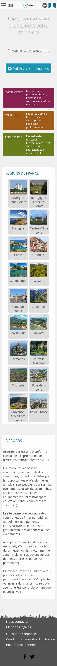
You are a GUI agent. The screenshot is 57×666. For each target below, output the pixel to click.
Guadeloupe (18, 281)
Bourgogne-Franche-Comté (39, 202)
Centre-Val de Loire (39, 230)
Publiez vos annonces (28, 68)
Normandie (18, 359)
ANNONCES (13, 115)
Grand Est (39, 255)
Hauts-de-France (18, 309)
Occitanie (18, 385)
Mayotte (39, 333)
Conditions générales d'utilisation (30, 639)
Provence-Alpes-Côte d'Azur (18, 416)
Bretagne (18, 228)
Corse (18, 255)
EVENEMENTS (14, 92)
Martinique (18, 333)
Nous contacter (17, 621)
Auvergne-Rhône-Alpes (18, 200)
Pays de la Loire (39, 387)
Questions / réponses (21, 634)
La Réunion (39, 307)
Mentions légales (18, 627)
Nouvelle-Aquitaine (39, 361)
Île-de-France (39, 412)
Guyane (39, 281)
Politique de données (21, 645)
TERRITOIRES (13, 137)
